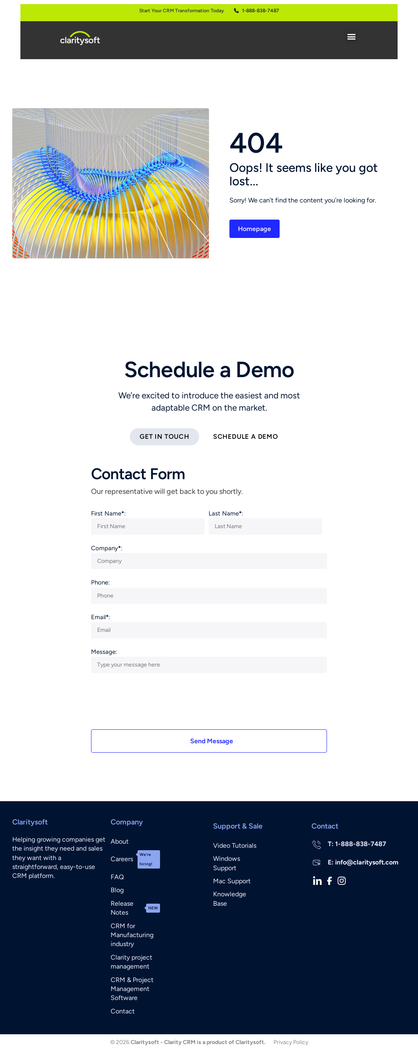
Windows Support (226, 863)
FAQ (117, 877)
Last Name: (226, 514)
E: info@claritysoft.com (363, 863)
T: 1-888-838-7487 (357, 844)
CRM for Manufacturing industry (132, 935)
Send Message (211, 741)
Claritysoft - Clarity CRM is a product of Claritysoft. (198, 1042)
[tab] (164, 437)
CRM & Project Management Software (132, 989)
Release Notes (135, 908)
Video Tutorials (234, 846)
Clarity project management (131, 962)
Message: (104, 652)
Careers (135, 860)
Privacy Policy (290, 1042)
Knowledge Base (229, 899)
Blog (117, 890)
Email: (100, 617)
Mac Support (232, 881)
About (120, 842)
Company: (106, 548)
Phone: (100, 583)
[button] (351, 36)
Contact (123, 1011)
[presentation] (153, 706)
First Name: (108, 514)
